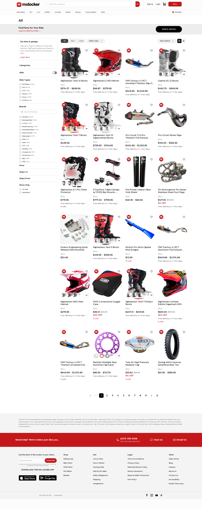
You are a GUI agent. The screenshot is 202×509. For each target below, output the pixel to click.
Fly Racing (26, 155)
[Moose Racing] (20, 126)
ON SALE (177, 12)
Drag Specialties (28, 130)
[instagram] (151, 495)
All (64, 41)
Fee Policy (132, 479)
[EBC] (20, 158)
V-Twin (24, 123)
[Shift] (20, 142)
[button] (38, 65)
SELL (175, 4)
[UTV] (20, 91)
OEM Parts (68, 467)
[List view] (183, 41)
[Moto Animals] (20, 133)
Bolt (23, 139)
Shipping (96, 479)
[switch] (54, 72)
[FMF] (20, 161)
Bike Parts (67, 463)
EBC (23, 158)
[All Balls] (20, 149)
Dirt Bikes (25, 84)
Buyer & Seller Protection (138, 475)
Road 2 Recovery (176, 484)
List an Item (98, 459)
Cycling (25, 100)
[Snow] (20, 97)
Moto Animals (27, 133)
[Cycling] (20, 100)
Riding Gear (68, 459)
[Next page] (151, 395)
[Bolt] (20, 139)
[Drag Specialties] (20, 130)
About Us (172, 471)
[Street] (20, 94)
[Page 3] (112, 395)
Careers (172, 467)
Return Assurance (135, 471)
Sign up (150, 4)
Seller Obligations (100, 475)
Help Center (174, 459)
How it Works (98, 463)
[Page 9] (146, 395)
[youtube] (156, 495)
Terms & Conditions (136, 459)
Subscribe (50, 460)
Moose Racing (27, 126)
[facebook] (147, 495)
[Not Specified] (20, 120)
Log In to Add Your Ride (30, 31)
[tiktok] (161, 495)
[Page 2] (107, 395)
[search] (138, 4)
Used (81, 41)
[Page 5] (123, 395)
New (73, 41)
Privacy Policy (133, 463)
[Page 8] (140, 395)
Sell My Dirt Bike (100, 471)
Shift (24, 142)
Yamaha (25, 117)
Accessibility (174, 479)
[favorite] (87, 50)
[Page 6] (129, 395)
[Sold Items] (20, 192)
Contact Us (173, 475)
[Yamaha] (20, 117)
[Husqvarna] (20, 152)
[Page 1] (101, 395)
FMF (23, 161)
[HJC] (20, 145)
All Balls (25, 149)
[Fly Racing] (20, 155)
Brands (66, 475)
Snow (24, 97)
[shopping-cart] (164, 4)
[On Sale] (20, 189)
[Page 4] (118, 395)
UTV (23, 91)
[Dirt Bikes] (20, 84)
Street (24, 94)
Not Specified (27, 120)
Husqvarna (26, 152)
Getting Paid (98, 467)
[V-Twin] (20, 123)
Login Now (25, 57)
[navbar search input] (91, 4)
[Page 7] (134, 395)
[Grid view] (179, 41)
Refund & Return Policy (137, 467)
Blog (171, 463)
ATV (23, 87)
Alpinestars (26, 136)
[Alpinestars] (20, 136)
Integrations (98, 484)
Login (158, 4)
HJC (23, 145)
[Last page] (157, 395)
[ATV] (20, 87)
